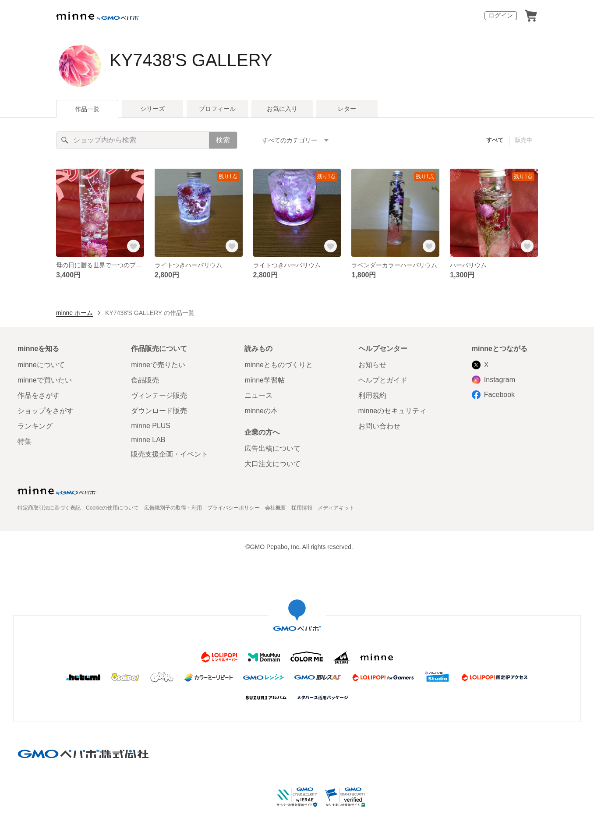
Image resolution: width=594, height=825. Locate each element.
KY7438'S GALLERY (191, 60)
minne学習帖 (264, 380)
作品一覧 (87, 109)
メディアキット (336, 508)
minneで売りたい (158, 364)
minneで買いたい (45, 380)
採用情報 (301, 508)
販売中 (523, 140)
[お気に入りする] (133, 246)
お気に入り (282, 108)
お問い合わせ (379, 426)
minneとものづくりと (278, 364)
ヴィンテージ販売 (159, 395)
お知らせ (372, 364)
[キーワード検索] (133, 140)
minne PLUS (150, 425)
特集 (25, 441)
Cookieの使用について (112, 508)
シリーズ (152, 108)
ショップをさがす (46, 410)
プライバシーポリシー (233, 508)
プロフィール (217, 108)
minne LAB (148, 439)
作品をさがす (39, 395)
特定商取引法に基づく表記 (49, 508)
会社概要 (275, 508)
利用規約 (372, 395)
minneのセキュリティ (392, 410)
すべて (494, 140)
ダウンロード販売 (159, 410)
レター (347, 108)
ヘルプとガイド (382, 380)
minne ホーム (74, 312)
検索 (223, 140)
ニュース (258, 395)
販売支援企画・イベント (169, 454)
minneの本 (261, 410)
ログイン (500, 15)
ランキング (35, 426)
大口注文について (272, 463)
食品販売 (145, 380)
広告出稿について (272, 448)
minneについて (41, 364)
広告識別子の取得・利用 (173, 508)
